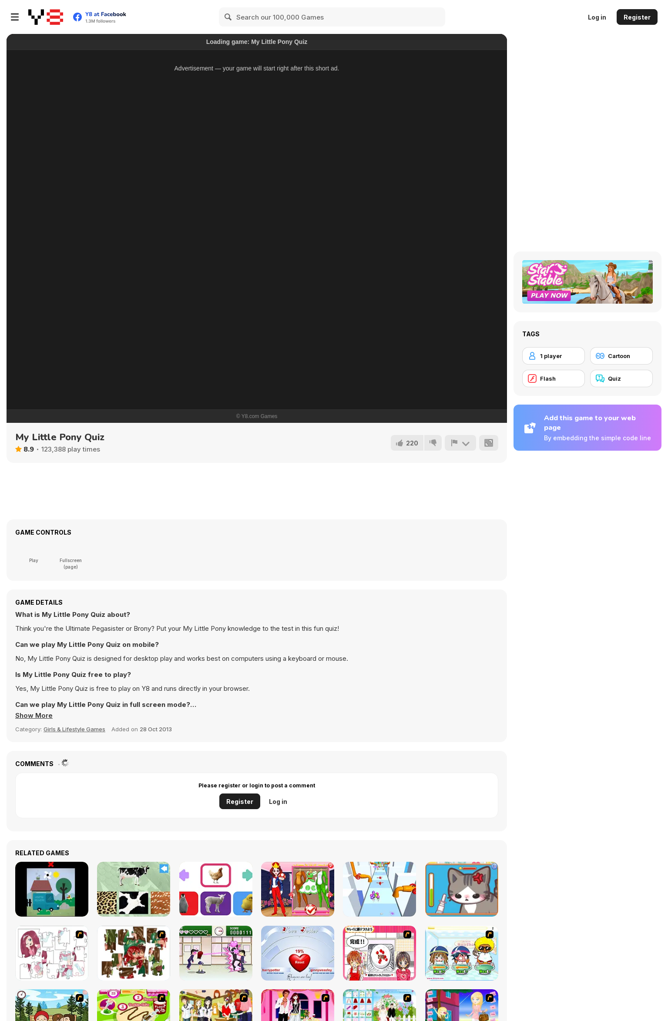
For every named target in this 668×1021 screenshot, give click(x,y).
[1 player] (553, 356)
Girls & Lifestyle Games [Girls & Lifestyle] (74, 729)
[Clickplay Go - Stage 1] (51, 889)
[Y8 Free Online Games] (46, 17)
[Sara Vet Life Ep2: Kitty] (461, 889)
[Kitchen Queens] (379, 953)
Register (637, 17)
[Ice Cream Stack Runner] (379, 889)
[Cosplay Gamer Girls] (297, 889)
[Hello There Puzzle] (51, 953)
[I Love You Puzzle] (133, 953)
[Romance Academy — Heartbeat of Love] (215, 953)
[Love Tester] (297, 953)
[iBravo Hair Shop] (461, 953)
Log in (597, 17)
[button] (34, 715)
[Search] (228, 17)
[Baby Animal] (215, 889)
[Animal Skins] (133, 889)
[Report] (460, 443)
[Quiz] (621, 378)
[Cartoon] (621, 356)
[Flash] (553, 378)
